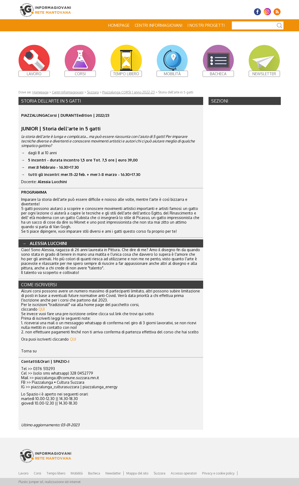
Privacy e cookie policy (218, 473)
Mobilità (77, 473)
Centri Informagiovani (158, 25)
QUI (42, 309)
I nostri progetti (206, 25)
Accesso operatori (184, 473)
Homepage (119, 25)
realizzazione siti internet (63, 482)
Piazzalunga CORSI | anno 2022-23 (128, 92)
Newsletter (113, 473)
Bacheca (94, 473)
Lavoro (23, 473)
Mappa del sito (137, 473)
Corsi (37, 473)
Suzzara (93, 92)
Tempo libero (56, 473)
